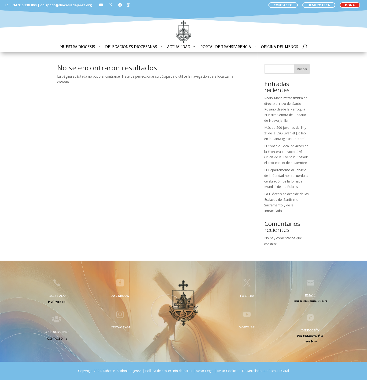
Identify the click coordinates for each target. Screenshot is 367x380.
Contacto (55, 339)
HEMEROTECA (319, 5)
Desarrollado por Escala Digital (265, 371)
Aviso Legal (204, 371)
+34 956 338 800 (24, 5)
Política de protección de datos (168, 371)
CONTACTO (283, 5)
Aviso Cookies (227, 371)
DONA (350, 5)
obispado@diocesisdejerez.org (66, 5)
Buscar (302, 69)
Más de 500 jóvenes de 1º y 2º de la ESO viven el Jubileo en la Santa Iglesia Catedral (285, 133)
